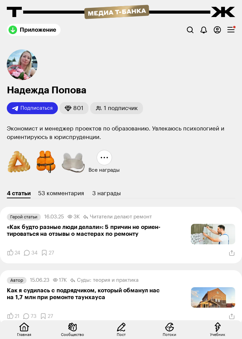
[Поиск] (190, 30)
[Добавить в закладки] (47, 253)
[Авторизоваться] (217, 30)
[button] (74, 108)
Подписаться (32, 108)
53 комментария (61, 193)
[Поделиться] (231, 253)
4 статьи (19, 193)
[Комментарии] (30, 253)
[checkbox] (231, 30)
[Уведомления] (203, 30)
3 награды (106, 193)
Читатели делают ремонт (117, 217)
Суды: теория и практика (104, 280)
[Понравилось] (13, 253)
